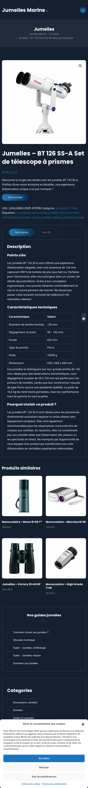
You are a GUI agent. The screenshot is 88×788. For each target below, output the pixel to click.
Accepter (44, 758)
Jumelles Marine (25, 10)
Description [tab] (22, 232)
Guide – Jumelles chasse (27, 655)
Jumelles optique (51, 217)
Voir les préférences (44, 776)
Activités (18, 710)
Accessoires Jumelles (25, 702)
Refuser (44, 767)
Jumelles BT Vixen (67, 208)
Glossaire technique (24, 640)
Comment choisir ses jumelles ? (31, 632)
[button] (83, 724)
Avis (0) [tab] (46, 232)
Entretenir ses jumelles (25, 663)
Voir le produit (15, 197)
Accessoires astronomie (31, 212)
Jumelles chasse (57, 212)
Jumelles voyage (74, 217)
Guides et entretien (23, 718)
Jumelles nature (30, 217)
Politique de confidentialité (54, 784)
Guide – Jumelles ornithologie (29, 647)
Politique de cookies (31, 784)
